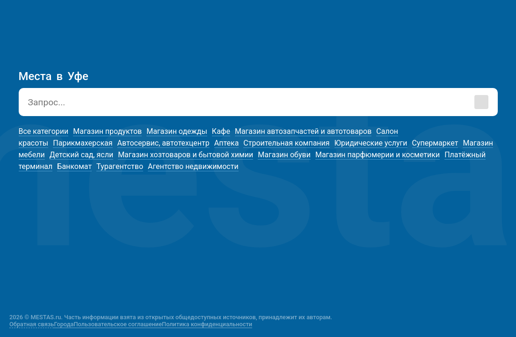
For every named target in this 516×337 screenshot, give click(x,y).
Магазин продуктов (107, 131)
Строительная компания (286, 143)
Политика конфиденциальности (207, 324)
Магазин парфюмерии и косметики (377, 154)
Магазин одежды (176, 131)
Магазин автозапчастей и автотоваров (303, 131)
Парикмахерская (82, 143)
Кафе (221, 131)
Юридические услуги (370, 143)
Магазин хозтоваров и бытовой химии (185, 154)
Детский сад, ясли (81, 154)
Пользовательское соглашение (118, 324)
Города (63, 324)
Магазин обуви (284, 154)
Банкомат (74, 166)
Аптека (226, 143)
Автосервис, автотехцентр (163, 143)
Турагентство (119, 166)
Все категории (44, 131)
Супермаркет (435, 143)
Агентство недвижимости (193, 166)
